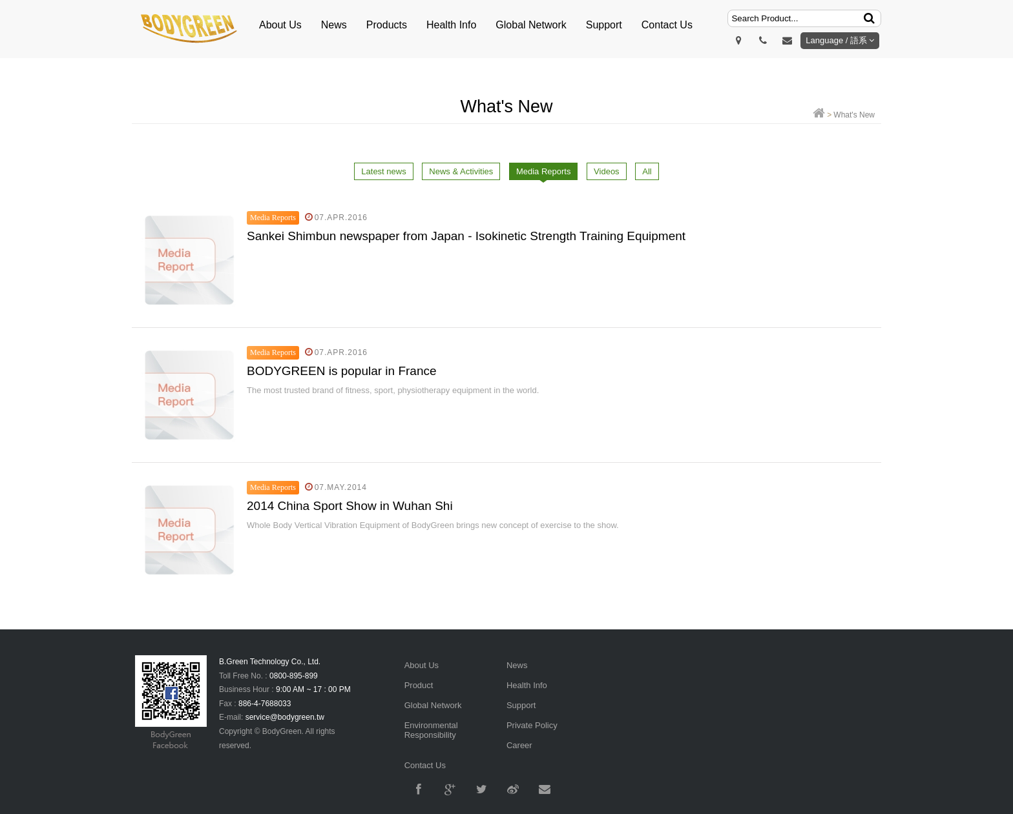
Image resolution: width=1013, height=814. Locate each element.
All (646, 171)
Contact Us (667, 24)
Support (604, 24)
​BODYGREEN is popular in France (342, 371)
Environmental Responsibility (431, 730)
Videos (607, 171)
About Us (280, 24)
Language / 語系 (840, 40)
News (334, 24)
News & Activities (461, 171)
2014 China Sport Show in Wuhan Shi (350, 506)
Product (418, 685)
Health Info (451, 24)
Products (386, 24)
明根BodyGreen (190, 29)
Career (519, 745)
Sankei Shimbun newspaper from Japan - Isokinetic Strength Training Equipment (466, 236)
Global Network (531, 24)
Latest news (383, 171)
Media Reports (543, 171)
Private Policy (532, 725)
